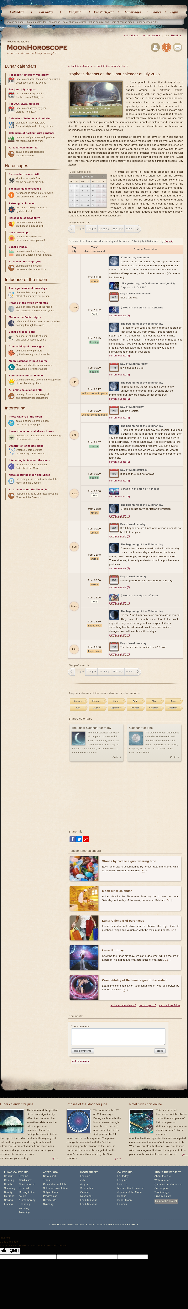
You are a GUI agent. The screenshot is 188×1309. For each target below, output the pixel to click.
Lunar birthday (18, 246)
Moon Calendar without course (28, 361)
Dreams (23, 1176)
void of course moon (123, 22)
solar (32, 331)
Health (8, 1184)
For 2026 (14, 103)
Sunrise (121, 1196)
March (116, 701)
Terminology (161, 1192)
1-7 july (80, 228)
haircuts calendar (36, 22)
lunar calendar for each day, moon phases (33, 53)
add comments (82, 1050)
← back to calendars (80, 66)
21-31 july (118, 228)
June (173, 701)
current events (119, 315)
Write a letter (162, 1180)
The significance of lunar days (28, 288)
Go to (115, 757)
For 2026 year (104, 12)
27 (71, 205)
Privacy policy (162, 1196)
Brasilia (176, 35)
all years (34, 103)
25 (98, 200)
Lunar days (133, 12)
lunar (55, 1192)
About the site (162, 1176)
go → (55, 1158)
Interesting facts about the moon (29, 460)
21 (77, 200)
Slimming (9, 1188)
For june (75, 12)
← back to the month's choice (110, 66)
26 (104, 200)
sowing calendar (15, 22)
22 (82, 200)
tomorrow (29, 74)
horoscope (54, 22)
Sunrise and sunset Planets (26, 375)
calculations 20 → (169, 1005)
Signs (174, 12)
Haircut (8, 1176)
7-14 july (91, 228)
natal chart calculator (74, 22)
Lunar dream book (20, 431)
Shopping (24, 1204)
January (78, 701)
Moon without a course (130, 1188)
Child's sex (25, 1180)
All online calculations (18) (26, 390)
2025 (24, 103)
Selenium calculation (55, 1188)
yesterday (42, 74)
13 (71, 195)
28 (77, 205)
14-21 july (104, 228)
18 (98, 195)
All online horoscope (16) (25, 261)
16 (88, 195)
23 (88, 200)
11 (98, 191)
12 (104, 191)
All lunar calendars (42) (23, 147)
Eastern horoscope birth (24, 174)
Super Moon (124, 1200)
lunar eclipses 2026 (147, 22)
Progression (50, 1196)
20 (71, 200)
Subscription (161, 1188)
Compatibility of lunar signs (26, 346)
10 (93, 191)
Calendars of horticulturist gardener (31, 133)
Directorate (49, 1200)
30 (88, 205)
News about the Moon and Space (29, 474)
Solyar (47, 1192)
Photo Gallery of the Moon (25, 416)
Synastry (48, 1204)
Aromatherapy (27, 1200)
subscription (131, 35)
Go (142, 870)
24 (93, 200)
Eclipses (122, 1184)
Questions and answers (168, 1184)
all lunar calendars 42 (123, 1005)
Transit (47, 1180)
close (160, 1050)
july (23, 89)
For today (46, 12)
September (115, 708)
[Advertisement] (125, 796)
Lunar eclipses (18, 331)
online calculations (99, 22)
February (96, 701)
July (78, 708)
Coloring (9, 1180)
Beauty (8, 1192)
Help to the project (166, 1201)
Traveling (24, 1212)
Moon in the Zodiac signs (25, 317)
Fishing (8, 1204)
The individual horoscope (25, 188)
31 (93, 205)
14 (77, 195)
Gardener (9, 1196)
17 (93, 195)
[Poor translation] (14, 1251)
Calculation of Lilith (54, 1184)
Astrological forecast (22, 203)
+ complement (151, 35)
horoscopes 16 (147, 1005)
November (154, 708)
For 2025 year (88, 1204)
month (129, 228)
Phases (156, 12)
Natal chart (49, 1176)
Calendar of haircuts (22, 118)
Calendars (17, 12)
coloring (46, 118)
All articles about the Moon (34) (29, 489)
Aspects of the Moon (129, 1192)
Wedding (24, 1208)
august (31, 89)
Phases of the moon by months (28, 302)
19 (104, 195)
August (97, 708)
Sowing (8, 1200)
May (154, 701)
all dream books (44, 431)
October (135, 708)
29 (82, 205)
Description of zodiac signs (26, 445)
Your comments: (118, 1035)
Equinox (122, 1204)
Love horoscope (19, 232)
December (173, 708)
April (135, 701)
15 (82, 195)
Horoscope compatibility (24, 217)
